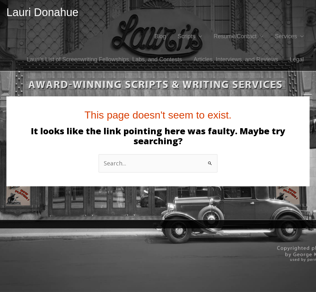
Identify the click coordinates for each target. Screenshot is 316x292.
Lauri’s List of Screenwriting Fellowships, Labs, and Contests (104, 59)
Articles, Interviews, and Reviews (236, 59)
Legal (297, 59)
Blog (160, 36)
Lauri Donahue (42, 12)
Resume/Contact (235, 36)
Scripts (186, 36)
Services (286, 36)
